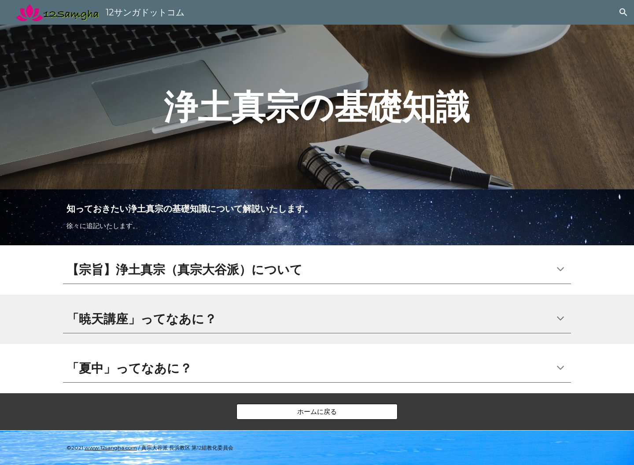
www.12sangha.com (111, 447)
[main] (317, 107)
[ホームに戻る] (317, 411)
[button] (623, 12)
